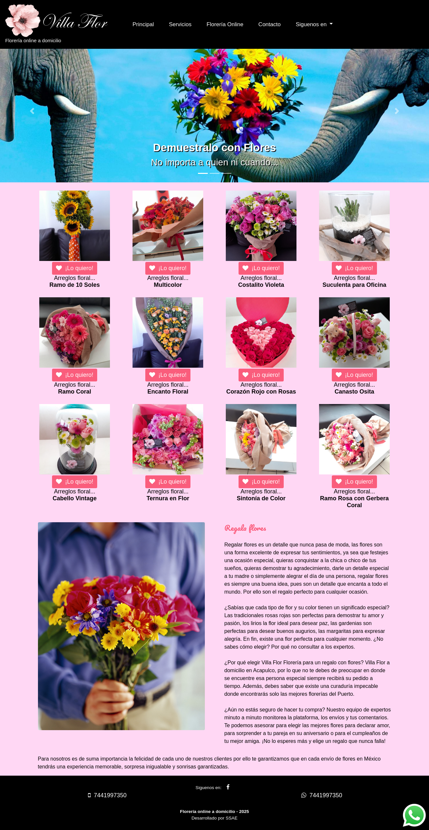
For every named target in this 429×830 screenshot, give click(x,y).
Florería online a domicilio (62, 23)
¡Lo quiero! (74, 268)
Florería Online (224, 24)
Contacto (270, 24)
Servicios (180, 24)
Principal (143, 24)
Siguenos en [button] (312, 24)
